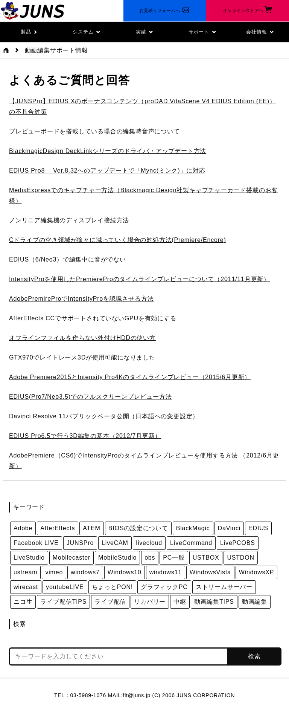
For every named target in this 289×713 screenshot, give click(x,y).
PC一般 (173, 557)
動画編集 (254, 601)
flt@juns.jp (137, 695)
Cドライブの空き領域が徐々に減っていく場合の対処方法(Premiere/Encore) (117, 240)
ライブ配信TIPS (63, 601)
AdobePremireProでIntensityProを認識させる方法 (81, 298)
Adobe (23, 528)
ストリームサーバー (224, 587)
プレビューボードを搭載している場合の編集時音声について (94, 131)
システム (86, 32)
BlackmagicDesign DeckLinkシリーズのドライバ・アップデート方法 (107, 151)
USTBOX (206, 557)
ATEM (91, 528)
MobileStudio (117, 557)
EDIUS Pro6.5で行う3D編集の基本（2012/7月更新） (85, 436)
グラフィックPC (164, 587)
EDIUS (258, 528)
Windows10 (124, 572)
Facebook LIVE (36, 543)
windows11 (165, 572)
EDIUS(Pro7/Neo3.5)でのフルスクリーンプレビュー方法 (90, 396)
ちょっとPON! (112, 587)
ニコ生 (23, 601)
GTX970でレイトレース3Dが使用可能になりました (82, 357)
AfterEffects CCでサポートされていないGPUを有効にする (92, 318)
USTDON (240, 557)
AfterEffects (57, 528)
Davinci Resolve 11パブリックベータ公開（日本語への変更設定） (104, 416)
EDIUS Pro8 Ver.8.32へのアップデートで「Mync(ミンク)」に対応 (107, 170)
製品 (29, 32)
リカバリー (150, 601)
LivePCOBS (237, 543)
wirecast (26, 587)
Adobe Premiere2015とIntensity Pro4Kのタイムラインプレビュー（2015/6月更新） (130, 377)
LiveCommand (191, 543)
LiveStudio (29, 557)
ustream (25, 572)
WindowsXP (256, 572)
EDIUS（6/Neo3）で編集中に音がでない (67, 259)
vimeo (54, 572)
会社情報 (260, 32)
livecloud (149, 543)
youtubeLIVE (65, 587)
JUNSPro (80, 543)
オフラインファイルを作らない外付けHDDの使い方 (82, 338)
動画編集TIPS (214, 601)
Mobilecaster (71, 557)
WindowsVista (210, 572)
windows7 (85, 572)
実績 (144, 32)
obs (149, 557)
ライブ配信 (110, 601)
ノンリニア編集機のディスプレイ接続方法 (69, 220)
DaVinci (229, 528)
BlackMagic (193, 528)
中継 (179, 601)
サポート (202, 32)
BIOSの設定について (138, 528)
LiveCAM (115, 543)
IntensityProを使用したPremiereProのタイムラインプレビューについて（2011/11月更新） (139, 279)
